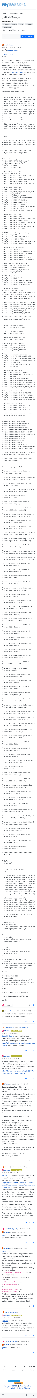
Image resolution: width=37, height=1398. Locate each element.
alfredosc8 (7, 1011)
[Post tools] (33, 1005)
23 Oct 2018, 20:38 (13, 47)
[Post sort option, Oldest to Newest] (4, 36)
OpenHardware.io (7, 21)
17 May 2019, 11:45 (20, 1232)
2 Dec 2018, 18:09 (13, 1058)
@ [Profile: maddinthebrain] (8, 1036)
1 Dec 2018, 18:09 (13, 1033)
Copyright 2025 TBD (10, 1386)
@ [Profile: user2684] (8, 54)
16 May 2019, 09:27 (14, 1172)
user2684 (7, 1030)
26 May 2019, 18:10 (21, 1344)
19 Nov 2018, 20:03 (23, 1011)
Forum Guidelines (25, 1386)
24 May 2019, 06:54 (21, 1248)
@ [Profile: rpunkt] (5, 1175)
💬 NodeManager (11, 50)
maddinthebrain (9, 45)
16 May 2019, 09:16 (21, 1084)
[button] (3, 1395)
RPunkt (6, 1084)
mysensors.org (17, 72)
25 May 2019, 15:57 (14, 1318)
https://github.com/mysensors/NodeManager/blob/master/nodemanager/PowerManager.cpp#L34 (18, 1185)
